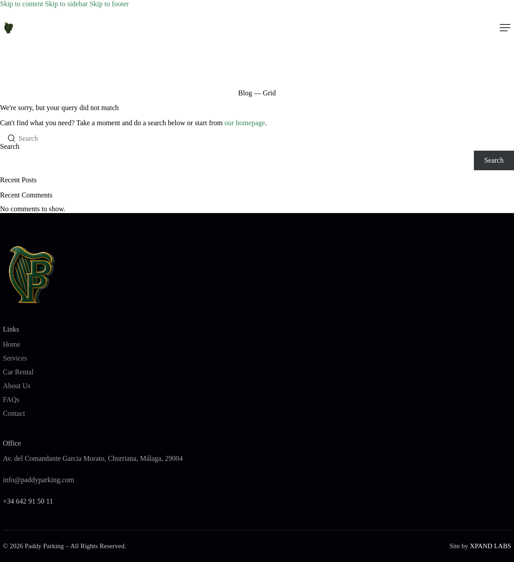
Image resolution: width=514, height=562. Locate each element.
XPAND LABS (490, 546)
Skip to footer (109, 4)
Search (10, 146)
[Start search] (9, 138)
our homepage (245, 123)
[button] (505, 27)
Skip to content (21, 4)
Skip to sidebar (66, 4)
